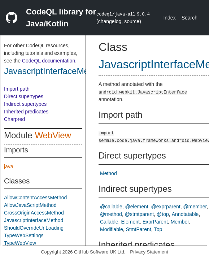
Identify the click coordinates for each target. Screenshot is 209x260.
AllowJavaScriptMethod (30, 205)
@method (111, 214)
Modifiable (111, 229)
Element (130, 222)
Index (169, 18)
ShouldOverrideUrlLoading (34, 228)
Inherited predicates (26, 111)
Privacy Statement (149, 252)
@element (136, 206)
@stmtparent (139, 214)
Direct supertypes (23, 96)
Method (108, 173)
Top (158, 229)
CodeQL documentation (48, 61)
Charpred (14, 119)
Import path (17, 89)
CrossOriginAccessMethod (34, 213)
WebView (53, 135)
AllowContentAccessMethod (35, 197)
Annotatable (185, 214)
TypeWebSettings (23, 235)
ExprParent (155, 222)
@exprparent (165, 206)
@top (163, 214)
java (8, 166)
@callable (111, 206)
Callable (109, 222)
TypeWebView (20, 243)
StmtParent (138, 229)
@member (195, 206)
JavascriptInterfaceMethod (54, 71)
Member (180, 222)
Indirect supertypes (25, 104)
